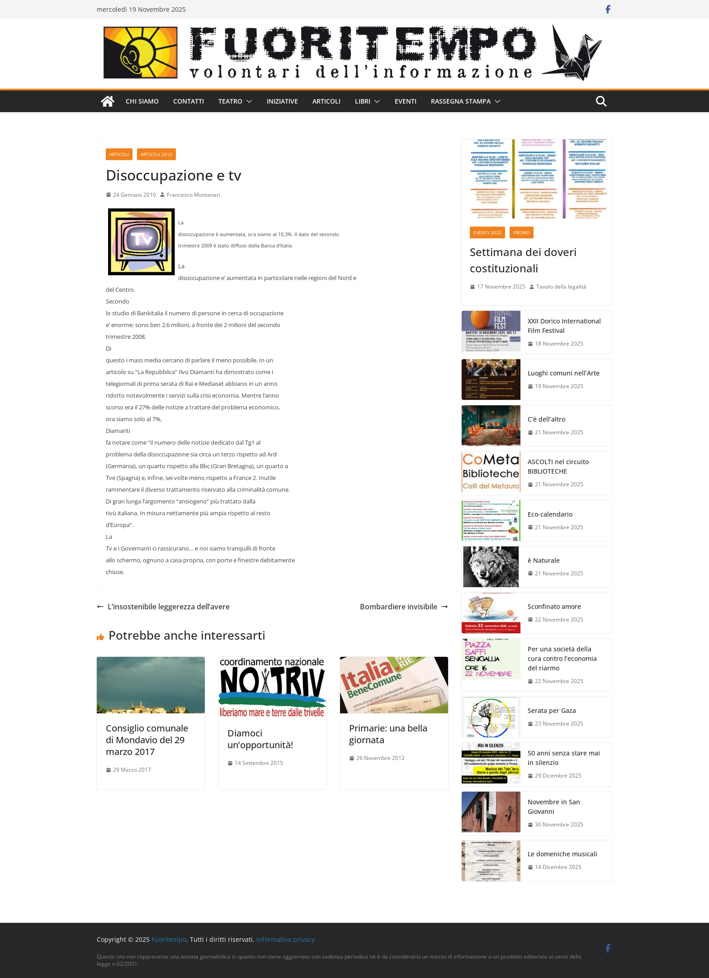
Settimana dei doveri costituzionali (523, 259)
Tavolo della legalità (561, 286)
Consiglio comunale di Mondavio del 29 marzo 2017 (147, 740)
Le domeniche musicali (562, 854)
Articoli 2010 (156, 154)
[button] (247, 101)
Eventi (405, 101)
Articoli (326, 101)
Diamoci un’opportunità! (260, 739)
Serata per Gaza (552, 710)
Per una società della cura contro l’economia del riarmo (562, 658)
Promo (521, 232)
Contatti (188, 101)
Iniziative (282, 101)
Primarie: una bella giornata (388, 734)
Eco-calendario (550, 514)
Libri (362, 101)
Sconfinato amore (554, 606)
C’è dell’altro (546, 419)
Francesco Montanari (193, 195)
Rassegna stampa (461, 101)
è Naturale (544, 560)
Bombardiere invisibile (404, 607)
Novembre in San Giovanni (554, 807)
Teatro (230, 101)
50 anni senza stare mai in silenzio (564, 758)
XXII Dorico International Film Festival (564, 326)
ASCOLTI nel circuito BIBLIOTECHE (558, 466)
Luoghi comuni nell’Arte (564, 373)
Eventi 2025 (487, 232)
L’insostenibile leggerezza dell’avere (163, 607)
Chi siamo (142, 101)
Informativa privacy (285, 939)
